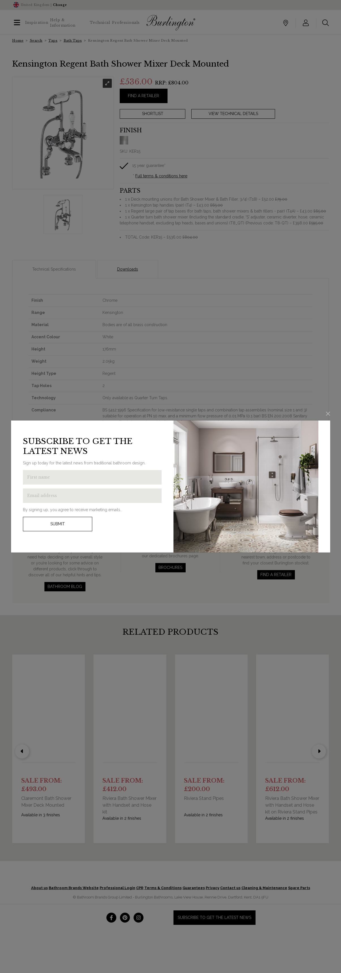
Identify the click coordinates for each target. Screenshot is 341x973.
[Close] (328, 414)
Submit (57, 524)
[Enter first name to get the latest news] (92, 477)
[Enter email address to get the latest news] (92, 495)
